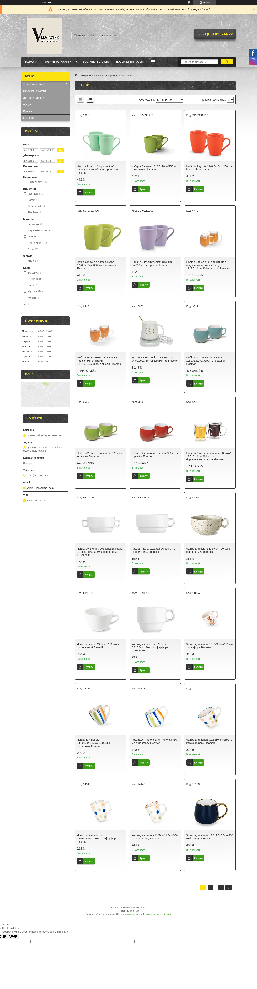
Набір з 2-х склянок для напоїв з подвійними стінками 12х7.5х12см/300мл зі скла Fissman (99, 360)
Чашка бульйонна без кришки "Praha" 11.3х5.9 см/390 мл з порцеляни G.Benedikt (100, 551)
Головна (31, 61)
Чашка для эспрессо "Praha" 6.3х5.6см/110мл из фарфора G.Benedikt (150, 647)
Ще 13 (30, 304)
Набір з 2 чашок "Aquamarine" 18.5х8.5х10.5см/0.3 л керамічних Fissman (97, 169)
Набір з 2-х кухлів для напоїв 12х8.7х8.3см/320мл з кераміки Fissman (205, 360)
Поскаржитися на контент (130, 914)
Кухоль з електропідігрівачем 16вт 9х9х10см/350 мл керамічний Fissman (155, 359)
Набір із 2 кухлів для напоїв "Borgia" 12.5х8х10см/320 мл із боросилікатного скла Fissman (208, 456)
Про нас (27, 111)
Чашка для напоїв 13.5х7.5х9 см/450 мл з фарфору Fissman (154, 741)
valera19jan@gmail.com (40, 488)
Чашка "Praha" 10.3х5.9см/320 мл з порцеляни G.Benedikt (153, 550)
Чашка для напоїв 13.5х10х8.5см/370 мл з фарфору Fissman (209, 741)
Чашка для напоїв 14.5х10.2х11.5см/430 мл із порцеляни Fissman (93, 743)
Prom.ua (145, 907)
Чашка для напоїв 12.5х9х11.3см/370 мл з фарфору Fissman (155, 837)
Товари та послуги (57, 61)
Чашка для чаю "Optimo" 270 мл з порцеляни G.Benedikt (98, 646)
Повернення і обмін (130, 61)
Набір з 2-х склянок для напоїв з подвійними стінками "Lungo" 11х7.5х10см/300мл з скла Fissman (208, 265)
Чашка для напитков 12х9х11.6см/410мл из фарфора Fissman (97, 838)
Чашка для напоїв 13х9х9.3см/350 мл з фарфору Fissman (209, 646)
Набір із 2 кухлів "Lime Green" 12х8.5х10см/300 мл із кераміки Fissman (96, 265)
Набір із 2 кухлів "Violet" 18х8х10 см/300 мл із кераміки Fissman (152, 263)
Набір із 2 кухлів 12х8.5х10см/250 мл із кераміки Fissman (154, 168)
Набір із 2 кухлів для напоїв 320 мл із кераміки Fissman (100, 454)
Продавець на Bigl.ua (128, 911)
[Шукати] (227, 61)
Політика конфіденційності (158, 914)
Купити (89, 192)
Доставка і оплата (96, 61)
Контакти (28, 117)
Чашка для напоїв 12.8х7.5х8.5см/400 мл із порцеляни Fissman (209, 837)
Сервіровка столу (114, 75)
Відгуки (27, 104)
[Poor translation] (13, 936)
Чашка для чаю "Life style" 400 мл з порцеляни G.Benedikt (208, 550)
